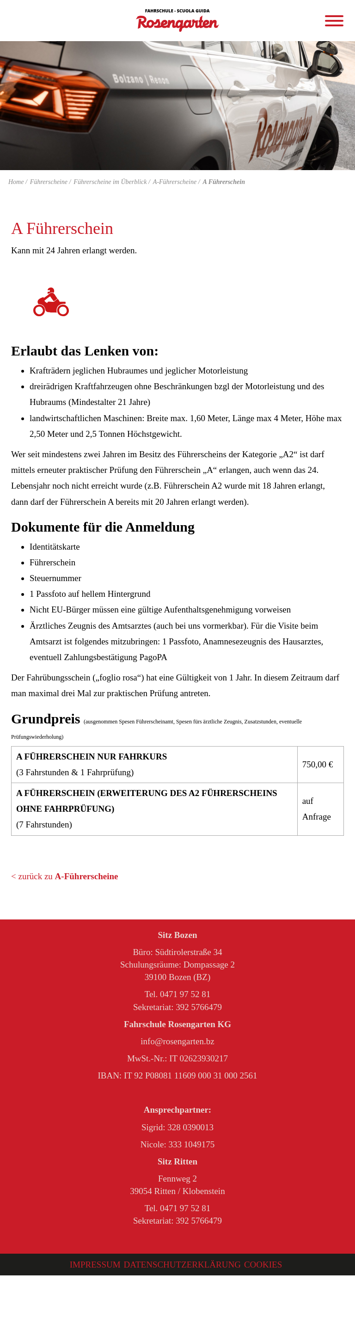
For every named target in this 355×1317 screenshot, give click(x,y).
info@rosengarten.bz (177, 1041)
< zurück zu (64, 876)
